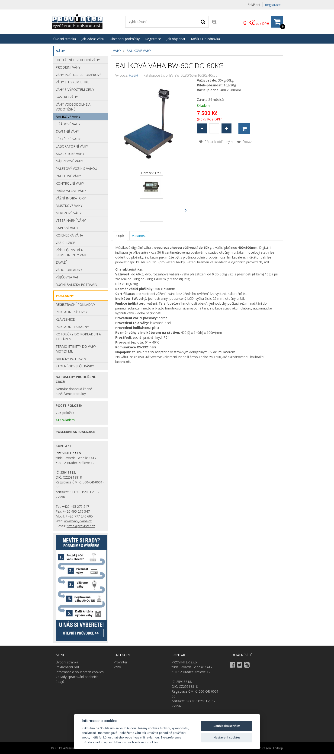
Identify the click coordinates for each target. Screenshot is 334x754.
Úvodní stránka (64, 39)
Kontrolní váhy (70, 183)
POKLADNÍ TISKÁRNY (72, 327)
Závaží (61, 262)
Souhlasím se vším (226, 726)
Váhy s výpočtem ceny (75, 89)
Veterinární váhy (71, 220)
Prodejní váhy (68, 67)
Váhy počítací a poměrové (78, 75)
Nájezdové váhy (69, 161)
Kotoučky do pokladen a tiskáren (78, 336)
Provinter (120, 662)
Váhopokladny (69, 270)
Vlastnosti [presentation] (139, 235)
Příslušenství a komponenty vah (71, 252)
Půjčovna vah (67, 277)
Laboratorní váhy (72, 146)
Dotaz (244, 141)
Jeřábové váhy (68, 124)
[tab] (120, 235)
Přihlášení (252, 5)
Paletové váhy (68, 176)
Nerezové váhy (68, 213)
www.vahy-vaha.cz (78, 521)
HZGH (133, 75)
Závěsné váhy (67, 131)
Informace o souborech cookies (80, 672)
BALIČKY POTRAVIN (71, 358)
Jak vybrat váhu (92, 39)
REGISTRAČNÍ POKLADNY (75, 304)
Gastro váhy (67, 97)
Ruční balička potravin (76, 284)
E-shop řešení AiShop (267, 748)
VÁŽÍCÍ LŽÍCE (65, 242)
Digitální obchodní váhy (78, 60)
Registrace (273, 5)
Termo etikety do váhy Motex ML (76, 348)
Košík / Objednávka (205, 39)
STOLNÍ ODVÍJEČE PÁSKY (75, 366)
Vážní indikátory (71, 198)
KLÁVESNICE (65, 319)
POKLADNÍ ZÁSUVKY (71, 312)
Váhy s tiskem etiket (73, 82)
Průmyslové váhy (71, 191)
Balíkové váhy (138, 50)
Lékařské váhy (68, 139)
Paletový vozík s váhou (76, 168)
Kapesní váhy (67, 228)
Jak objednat (176, 39)
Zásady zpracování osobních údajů (77, 679)
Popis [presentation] (120, 235)
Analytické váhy (70, 153)
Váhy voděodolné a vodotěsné (73, 106)
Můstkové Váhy (69, 205)
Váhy (117, 50)
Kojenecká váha (69, 235)
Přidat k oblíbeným (216, 141)
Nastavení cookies (226, 737)
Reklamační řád (67, 667)
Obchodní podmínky (125, 39)
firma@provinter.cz (81, 526)
